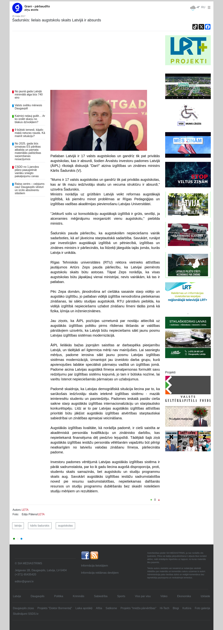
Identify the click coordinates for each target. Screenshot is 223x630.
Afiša (99, 608)
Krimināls (78, 596)
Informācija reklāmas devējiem (100, 572)
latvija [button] (18, 525)
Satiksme (111, 608)
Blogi (176, 608)
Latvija (17, 596)
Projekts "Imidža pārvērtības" (138, 608)
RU (203, 7)
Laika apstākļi (83, 608)
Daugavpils (37, 596)
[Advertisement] (86, 61)
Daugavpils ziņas (23, 608)
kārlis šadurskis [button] (39, 525)
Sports (121, 596)
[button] (208, 7)
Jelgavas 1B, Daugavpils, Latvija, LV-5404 (41, 570)
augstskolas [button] (65, 525)
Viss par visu (143, 596)
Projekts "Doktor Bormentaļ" (54, 608)
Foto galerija (202, 608)
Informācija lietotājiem (94, 565)
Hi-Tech (164, 608)
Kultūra (186, 608)
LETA (25, 509)
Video (164, 596)
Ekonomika (184, 596)
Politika (58, 596)
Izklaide (205, 596)
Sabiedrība (100, 596)
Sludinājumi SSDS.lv (26, 613)
